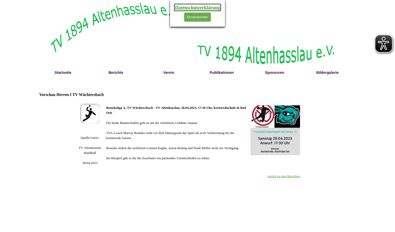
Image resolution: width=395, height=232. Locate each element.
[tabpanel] (90, 150)
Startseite (63, 73)
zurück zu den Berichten (284, 176)
